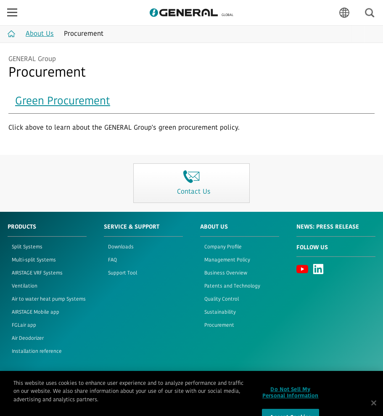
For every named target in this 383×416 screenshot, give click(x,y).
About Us (214, 227)
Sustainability (220, 312)
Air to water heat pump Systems (49, 299)
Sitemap (120, 384)
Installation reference (37, 351)
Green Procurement (62, 101)
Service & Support (131, 227)
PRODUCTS (22, 227)
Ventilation (24, 286)
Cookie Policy (86, 384)
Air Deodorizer (28, 338)
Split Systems (27, 247)
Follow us (312, 248)
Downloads (121, 247)
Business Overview (225, 273)
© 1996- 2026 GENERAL (350, 384)
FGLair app (24, 325)
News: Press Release (327, 227)
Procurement (219, 325)
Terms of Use (22, 384)
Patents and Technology (232, 286)
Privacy (54, 384)
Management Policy (227, 260)
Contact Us (151, 384)
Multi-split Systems (34, 260)
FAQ (112, 260)
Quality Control (221, 299)
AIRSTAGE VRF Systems (37, 273)
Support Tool (122, 273)
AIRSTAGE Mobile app (35, 312)
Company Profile (223, 247)
